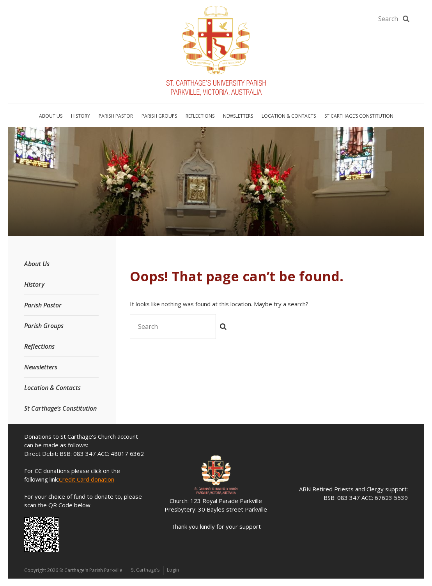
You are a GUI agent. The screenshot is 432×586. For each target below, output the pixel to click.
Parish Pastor (116, 116)
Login (174, 570)
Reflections (200, 116)
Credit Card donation (86, 479)
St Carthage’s (145, 570)
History (80, 116)
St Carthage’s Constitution (358, 116)
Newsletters (238, 116)
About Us (50, 116)
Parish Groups (159, 116)
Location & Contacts (289, 116)
